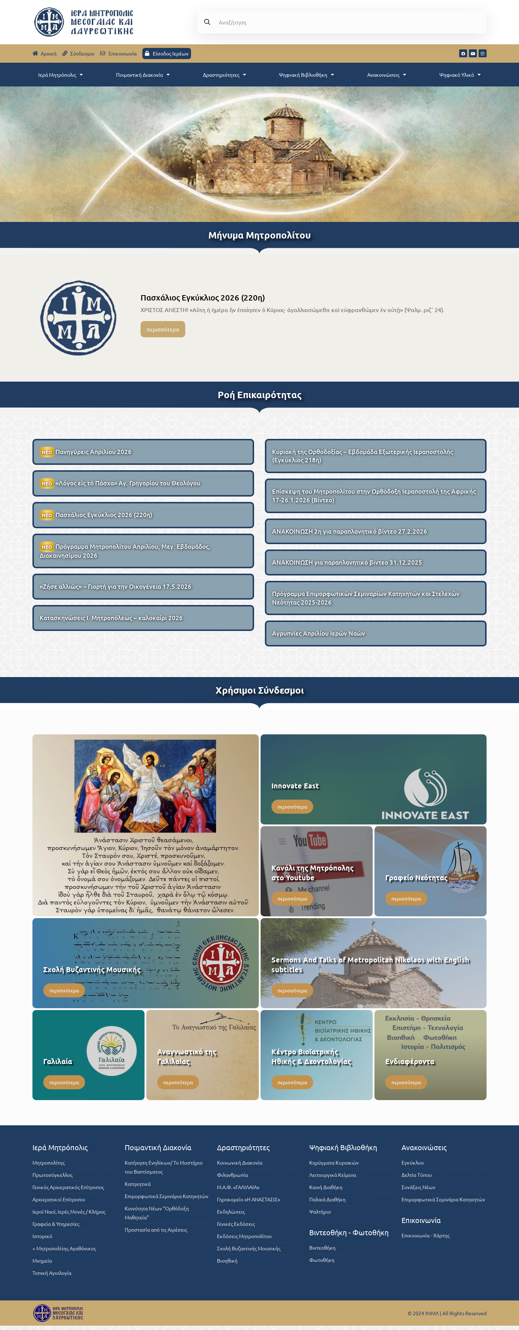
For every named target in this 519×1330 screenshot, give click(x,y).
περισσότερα (163, 329)
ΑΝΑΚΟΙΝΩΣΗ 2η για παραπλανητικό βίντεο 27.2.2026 (349, 533)
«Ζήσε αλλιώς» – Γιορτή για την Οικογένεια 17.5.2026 (115, 589)
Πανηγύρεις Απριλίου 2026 (86, 452)
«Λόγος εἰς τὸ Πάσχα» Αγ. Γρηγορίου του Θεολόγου (120, 484)
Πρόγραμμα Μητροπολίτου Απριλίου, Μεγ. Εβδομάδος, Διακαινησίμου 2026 (125, 553)
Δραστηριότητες (224, 74)
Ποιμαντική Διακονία (143, 74)
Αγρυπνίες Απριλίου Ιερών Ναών (318, 637)
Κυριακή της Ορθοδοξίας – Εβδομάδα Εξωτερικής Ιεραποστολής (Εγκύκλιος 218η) (362, 456)
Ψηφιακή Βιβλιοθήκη (306, 74)
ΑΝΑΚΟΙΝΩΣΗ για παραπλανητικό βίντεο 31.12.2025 (347, 565)
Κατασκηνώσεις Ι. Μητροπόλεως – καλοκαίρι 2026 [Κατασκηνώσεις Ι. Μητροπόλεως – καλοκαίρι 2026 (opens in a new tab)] (111, 621)
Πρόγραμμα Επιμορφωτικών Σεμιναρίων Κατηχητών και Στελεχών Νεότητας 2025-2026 (366, 601)
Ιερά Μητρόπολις (60, 74)
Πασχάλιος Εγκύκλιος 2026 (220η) (203, 297)
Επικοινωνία (421, 1224)
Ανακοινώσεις (386, 74)
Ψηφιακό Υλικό (460, 74)
